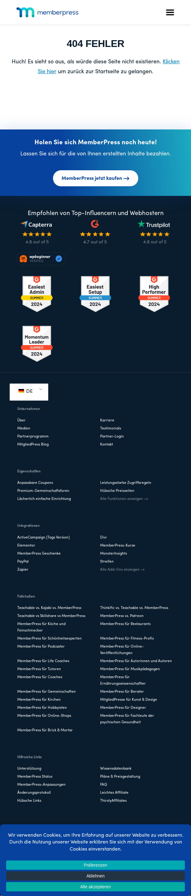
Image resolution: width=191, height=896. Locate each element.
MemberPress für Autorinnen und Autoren (136, 661)
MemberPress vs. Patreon (122, 616)
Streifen (107, 562)
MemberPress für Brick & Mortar (45, 730)
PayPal (23, 562)
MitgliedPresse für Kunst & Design (128, 700)
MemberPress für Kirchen (39, 700)
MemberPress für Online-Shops (44, 716)
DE (25, 391)
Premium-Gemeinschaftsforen (43, 491)
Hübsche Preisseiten (117, 491)
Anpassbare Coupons (35, 483)
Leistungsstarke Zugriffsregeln (125, 483)
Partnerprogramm (33, 436)
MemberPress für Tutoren (39, 669)
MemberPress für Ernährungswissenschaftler (123, 680)
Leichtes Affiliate (114, 793)
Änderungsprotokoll (34, 793)
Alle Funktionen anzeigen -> (124, 499)
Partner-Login (112, 436)
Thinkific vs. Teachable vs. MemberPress (134, 608)
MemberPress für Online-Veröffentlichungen (122, 650)
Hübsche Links (29, 801)
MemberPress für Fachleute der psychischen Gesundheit (127, 719)
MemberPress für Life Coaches (43, 661)
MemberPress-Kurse (117, 545)
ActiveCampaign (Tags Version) (43, 537)
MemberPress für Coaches (39, 677)
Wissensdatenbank (116, 769)
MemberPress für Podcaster (41, 647)
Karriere (107, 420)
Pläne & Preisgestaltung (120, 777)
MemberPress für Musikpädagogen (130, 669)
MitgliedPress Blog (33, 444)
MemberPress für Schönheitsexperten (49, 638)
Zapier (22, 570)
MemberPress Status (34, 777)
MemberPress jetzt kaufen (96, 178)
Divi (103, 537)
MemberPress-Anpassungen (41, 785)
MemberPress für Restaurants (125, 624)
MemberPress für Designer (123, 708)
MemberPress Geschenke (39, 554)
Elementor (26, 545)
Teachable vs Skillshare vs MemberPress (51, 616)
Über (21, 420)
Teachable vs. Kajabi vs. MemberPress (49, 608)
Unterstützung (29, 769)
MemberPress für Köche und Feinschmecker (41, 627)
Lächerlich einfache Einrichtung (44, 499)
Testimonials (110, 428)
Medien (23, 428)
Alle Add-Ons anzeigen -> (122, 570)
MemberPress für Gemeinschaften (46, 692)
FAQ (103, 785)
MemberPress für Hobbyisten (42, 708)
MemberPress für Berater (122, 692)
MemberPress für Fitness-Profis (127, 638)
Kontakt (106, 444)
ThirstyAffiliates (113, 801)
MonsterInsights (113, 554)
